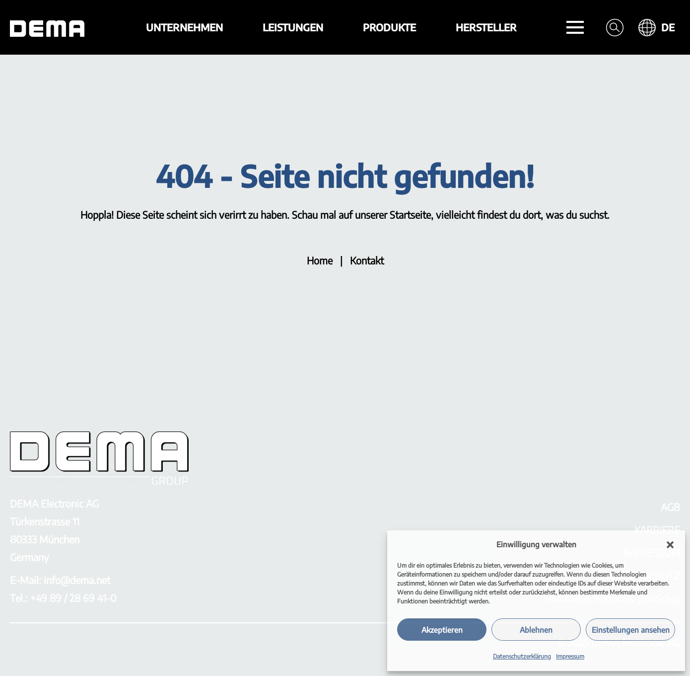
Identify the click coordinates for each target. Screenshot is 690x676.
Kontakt (367, 260)
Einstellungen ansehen (631, 629)
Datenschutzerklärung (522, 656)
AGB (670, 507)
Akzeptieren (442, 629)
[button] (670, 545)
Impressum (570, 656)
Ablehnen (536, 629)
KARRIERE (657, 529)
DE (668, 27)
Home (320, 260)
